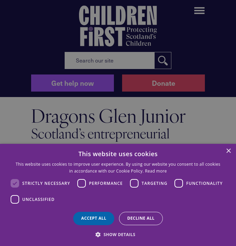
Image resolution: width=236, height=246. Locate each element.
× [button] (228, 151)
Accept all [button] (93, 218)
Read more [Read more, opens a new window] (156, 171)
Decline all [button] (141, 218)
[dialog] (118, 195)
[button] (118, 234)
